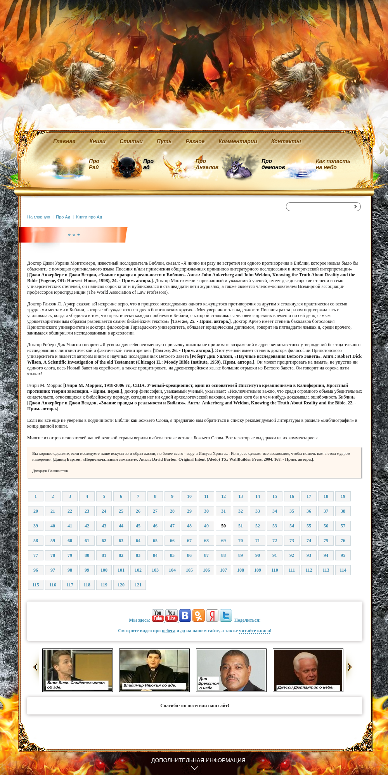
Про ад (148, 164)
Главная (64, 141)
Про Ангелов (207, 164)
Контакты (286, 141)
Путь (164, 141)
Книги (98, 141)
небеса (168, 630)
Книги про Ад (89, 217)
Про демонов (273, 164)
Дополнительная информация (198, 760)
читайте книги (254, 630)
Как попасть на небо (333, 164)
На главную (38, 217)
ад (182, 630)
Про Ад (63, 217)
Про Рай (94, 164)
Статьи (131, 141)
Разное (194, 141)
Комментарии (238, 141)
